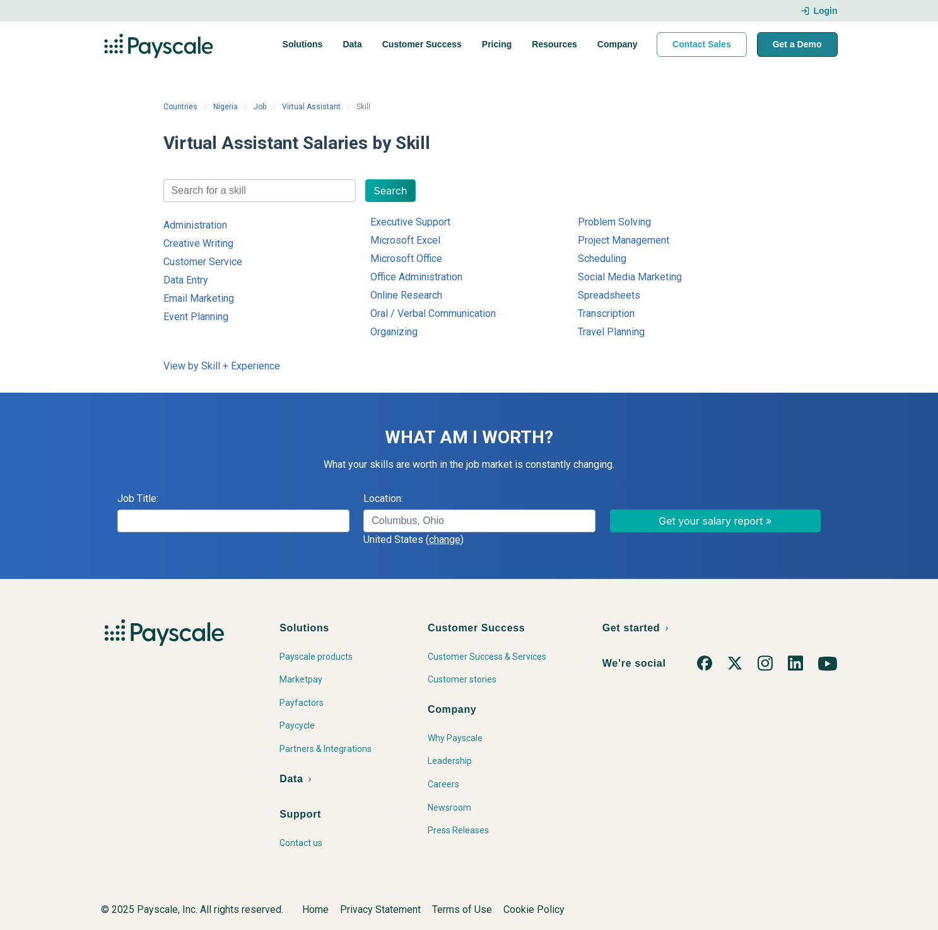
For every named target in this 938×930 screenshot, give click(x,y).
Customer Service (202, 262)
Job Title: (137, 498)
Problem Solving (614, 222)
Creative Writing (198, 243)
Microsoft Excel (405, 240)
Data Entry (185, 280)
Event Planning (195, 317)
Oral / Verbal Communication (433, 313)
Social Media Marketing (630, 277)
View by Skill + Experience (221, 366)
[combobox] (259, 190)
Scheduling (602, 259)
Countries (180, 106)
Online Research (406, 295)
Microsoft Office (406, 259)
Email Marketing (198, 298)
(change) (445, 539)
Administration (195, 225)
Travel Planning (611, 332)
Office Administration (416, 277)
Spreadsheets (609, 295)
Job (260, 106)
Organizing (394, 332)
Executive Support (410, 222)
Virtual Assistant (311, 106)
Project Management (623, 240)
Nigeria (225, 106)
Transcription (606, 313)
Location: (383, 498)
